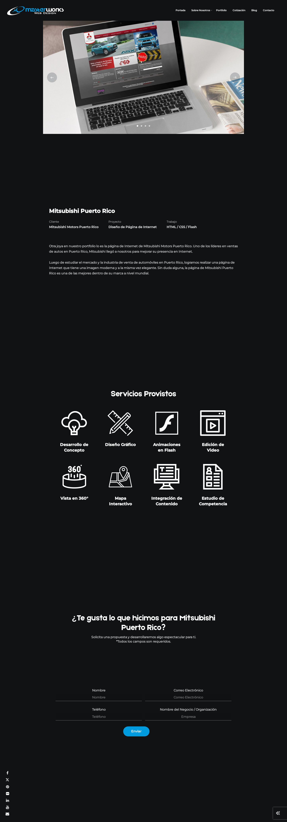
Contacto (268, 10)
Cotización (239, 10)
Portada (180, 10)
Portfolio (221, 10)
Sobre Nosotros (200, 10)
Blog (254, 10)
